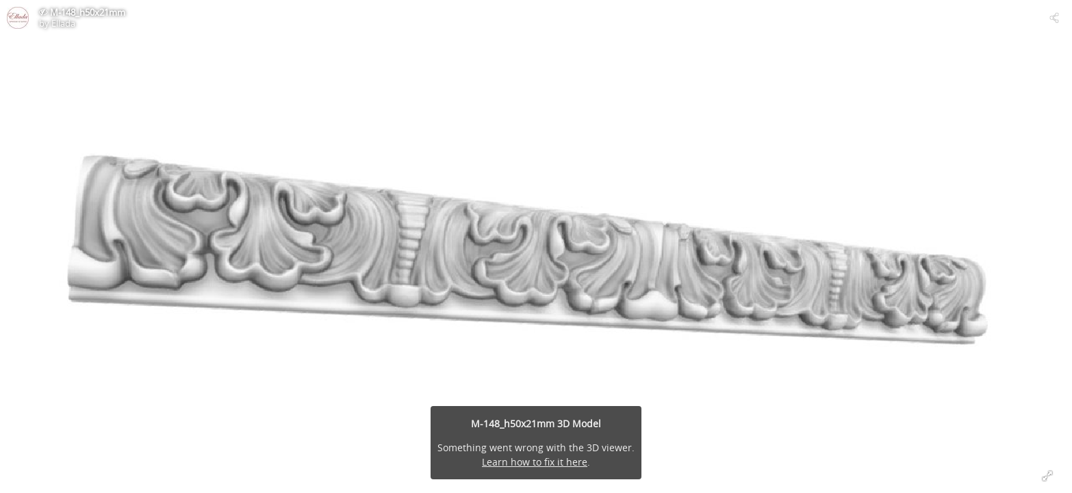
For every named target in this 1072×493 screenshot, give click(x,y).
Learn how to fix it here (534, 461)
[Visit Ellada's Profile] (18, 18)
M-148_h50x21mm (87, 12)
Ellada (63, 23)
